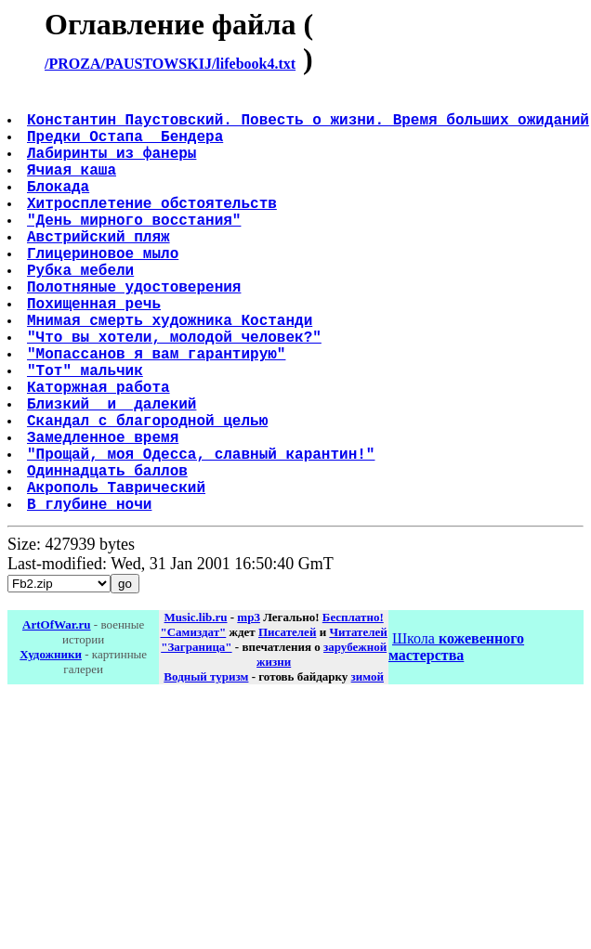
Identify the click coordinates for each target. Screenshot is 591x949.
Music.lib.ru (196, 710)
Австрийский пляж (100, 269)
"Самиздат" (194, 725)
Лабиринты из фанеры (113, 167)
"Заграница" (196, 740)
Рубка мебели (82, 310)
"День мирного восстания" (136, 249)
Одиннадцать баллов (109, 555)
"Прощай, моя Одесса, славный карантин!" (202, 535)
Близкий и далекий (113, 473)
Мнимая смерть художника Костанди (171, 371)
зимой (367, 769)
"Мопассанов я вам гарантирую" (158, 412)
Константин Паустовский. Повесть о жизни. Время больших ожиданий (310, 126)
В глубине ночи (91, 596)
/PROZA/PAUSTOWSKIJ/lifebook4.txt (170, 64)
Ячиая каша (73, 187)
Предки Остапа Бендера (127, 146)
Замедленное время (104, 514)
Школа (456, 739)
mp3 (248, 710)
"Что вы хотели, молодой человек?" (176, 392)
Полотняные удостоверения (136, 330)
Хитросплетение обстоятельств (154, 228)
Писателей (287, 725)
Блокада (60, 208)
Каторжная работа (100, 453)
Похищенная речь (96, 351)
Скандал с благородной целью (149, 494)
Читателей (358, 725)
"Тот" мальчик (87, 432)
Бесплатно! (353, 710)
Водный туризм (206, 769)
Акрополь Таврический (118, 576)
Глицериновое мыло (104, 290)
